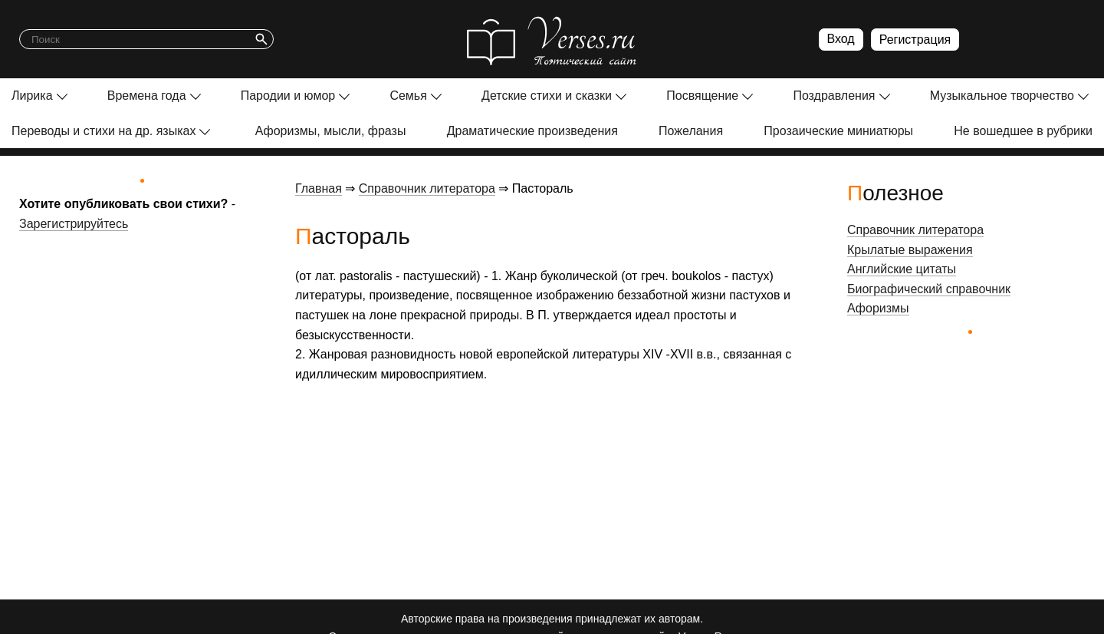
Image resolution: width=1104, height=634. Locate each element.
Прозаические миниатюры (838, 130)
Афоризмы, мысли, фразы (330, 130)
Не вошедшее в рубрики (1023, 130)
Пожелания (691, 130)
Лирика (32, 95)
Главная (318, 188)
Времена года (146, 95)
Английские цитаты (901, 269)
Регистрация (915, 39)
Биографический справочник (928, 289)
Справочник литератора (427, 188)
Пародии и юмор (288, 95)
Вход (841, 38)
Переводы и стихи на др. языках (104, 130)
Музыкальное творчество (1002, 95)
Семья (407, 95)
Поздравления (834, 95)
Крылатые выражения (910, 249)
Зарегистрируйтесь (73, 223)
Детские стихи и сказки (546, 95)
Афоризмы (878, 308)
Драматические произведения (532, 130)
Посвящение (702, 95)
